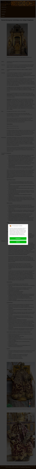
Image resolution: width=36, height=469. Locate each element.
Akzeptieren (18, 238)
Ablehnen (18, 241)
